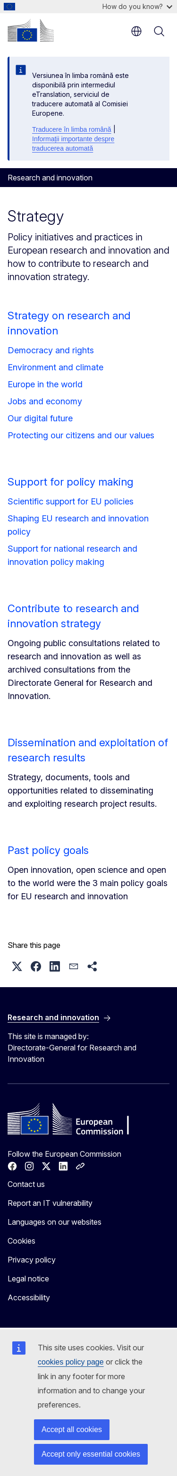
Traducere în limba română (71, 129)
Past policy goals (48, 850)
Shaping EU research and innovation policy (78, 525)
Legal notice (28, 1278)
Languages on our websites (54, 1222)
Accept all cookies (72, 1429)
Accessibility (29, 1297)
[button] (17, 966)
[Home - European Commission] (31, 30)
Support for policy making (70, 482)
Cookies (21, 1241)
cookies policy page (71, 1362)
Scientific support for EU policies (71, 501)
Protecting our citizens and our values (81, 435)
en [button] (136, 31)
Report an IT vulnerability (50, 1203)
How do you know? (137, 6)
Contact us (26, 1184)
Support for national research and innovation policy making (72, 555)
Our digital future (40, 418)
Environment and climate (55, 367)
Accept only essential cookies (91, 1454)
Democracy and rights (51, 350)
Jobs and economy (45, 401)
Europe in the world (45, 384)
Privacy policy (32, 1259)
